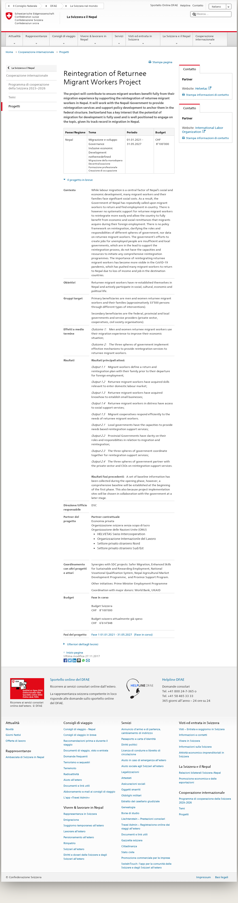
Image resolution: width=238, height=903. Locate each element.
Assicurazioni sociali (133, 783)
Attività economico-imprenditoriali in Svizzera (201, 754)
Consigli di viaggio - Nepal (79, 729)
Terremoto (70, 768)
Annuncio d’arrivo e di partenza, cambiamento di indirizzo (141, 731)
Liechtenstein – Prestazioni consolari (143, 819)
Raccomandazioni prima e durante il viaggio (86, 743)
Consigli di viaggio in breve (80, 735)
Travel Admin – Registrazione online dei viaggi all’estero (145, 827)
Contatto (187, 69)
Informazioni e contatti (193, 735)
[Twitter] (70, 660)
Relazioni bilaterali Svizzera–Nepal (200, 772)
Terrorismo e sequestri (77, 762)
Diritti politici (129, 744)
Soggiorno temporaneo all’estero (84, 825)
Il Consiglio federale (25, 6)
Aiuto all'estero (73, 780)
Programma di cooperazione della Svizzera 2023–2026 (205, 801)
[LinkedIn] (74, 660)
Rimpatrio (70, 843)
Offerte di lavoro (16, 741)
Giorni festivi (13, 735)
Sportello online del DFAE (70, 679)
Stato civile (127, 852)
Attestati (126, 778)
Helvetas (203, 88)
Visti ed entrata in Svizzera (143, 40)
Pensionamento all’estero (79, 837)
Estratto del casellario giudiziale (140, 801)
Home (9, 52)
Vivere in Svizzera (189, 741)
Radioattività (71, 774)
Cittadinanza (129, 846)
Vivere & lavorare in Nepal (95, 40)
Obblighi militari (131, 795)
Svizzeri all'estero (74, 849)
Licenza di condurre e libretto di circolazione (140, 752)
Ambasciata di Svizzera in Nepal (25, 757)
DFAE (53, 6)
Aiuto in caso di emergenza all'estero (143, 760)
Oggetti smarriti (130, 789)
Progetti (184, 814)
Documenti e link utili (77, 786)
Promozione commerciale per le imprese (145, 858)
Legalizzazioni (130, 772)
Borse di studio (130, 813)
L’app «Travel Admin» (77, 797)
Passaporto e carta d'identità (138, 739)
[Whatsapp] (83, 660)
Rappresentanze (36, 40)
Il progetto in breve (80, 180)
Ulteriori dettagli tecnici (82, 644)
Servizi (119, 40)
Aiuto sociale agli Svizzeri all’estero (142, 766)
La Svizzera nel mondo (84, 6)
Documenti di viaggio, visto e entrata (86, 750)
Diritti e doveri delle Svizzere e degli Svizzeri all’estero (85, 857)
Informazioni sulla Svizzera (195, 746)
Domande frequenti (76, 756)
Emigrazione (71, 819)
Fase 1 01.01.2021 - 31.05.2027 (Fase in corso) (122, 634)
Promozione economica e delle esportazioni (198, 780)
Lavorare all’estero (74, 831)
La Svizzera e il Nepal (177, 40)
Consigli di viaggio (63, 40)
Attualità (14, 40)
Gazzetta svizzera (131, 840)
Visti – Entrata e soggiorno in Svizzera (202, 729)
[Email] (88, 660)
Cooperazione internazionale (210, 40)
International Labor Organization (202, 130)
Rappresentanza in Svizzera (80, 814)
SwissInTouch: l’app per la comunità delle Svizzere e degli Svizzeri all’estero (146, 866)
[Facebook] (66, 660)
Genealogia (128, 807)
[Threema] (79, 660)
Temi (182, 808)
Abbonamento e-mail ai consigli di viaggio (89, 791)
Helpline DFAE (173, 679)
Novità (9, 729)
